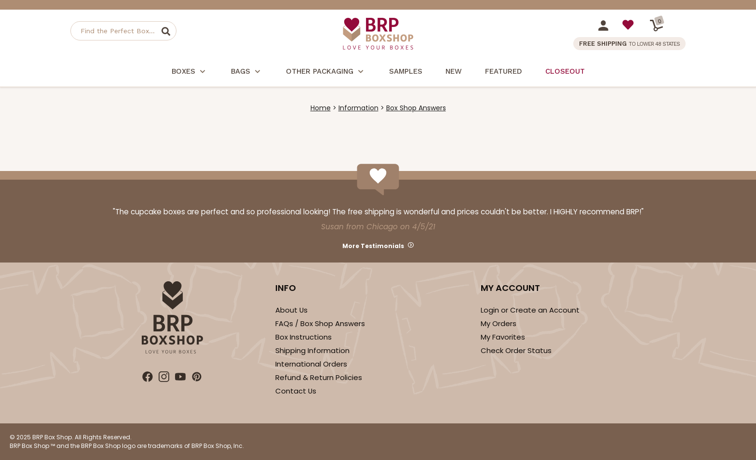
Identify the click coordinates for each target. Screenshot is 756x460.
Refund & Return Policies (318, 377)
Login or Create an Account (530, 310)
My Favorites (503, 337)
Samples (405, 71)
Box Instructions (303, 337)
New (454, 71)
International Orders (311, 364)
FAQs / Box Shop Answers (320, 323)
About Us (291, 310)
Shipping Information (312, 350)
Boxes (190, 72)
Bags (247, 72)
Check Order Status (516, 350)
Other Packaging (326, 72)
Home (320, 108)
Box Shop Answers (416, 108)
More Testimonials (373, 246)
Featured (503, 71)
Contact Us (295, 391)
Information (358, 108)
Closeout (565, 71)
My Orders (498, 323)
